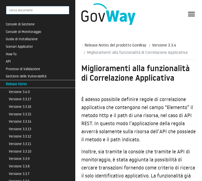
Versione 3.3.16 (20, 106)
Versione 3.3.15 (20, 114)
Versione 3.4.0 (19, 91)
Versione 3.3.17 (20, 99)
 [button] (191, 14)
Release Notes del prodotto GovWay (115, 45)
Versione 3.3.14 (20, 121)
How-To (11, 54)
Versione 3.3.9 (19, 158)
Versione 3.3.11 (20, 143)
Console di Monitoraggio (23, 31)
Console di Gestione (20, 24)
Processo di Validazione (23, 68)
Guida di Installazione (22, 38)
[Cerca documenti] (37, 10)
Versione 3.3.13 (20, 128)
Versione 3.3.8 (19, 166)
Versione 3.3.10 (20, 151)
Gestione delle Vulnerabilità (26, 76)
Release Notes (16, 83)
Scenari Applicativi (19, 46)
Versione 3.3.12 (20, 136)
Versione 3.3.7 (19, 173)
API (8, 61)
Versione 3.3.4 (164, 45)
